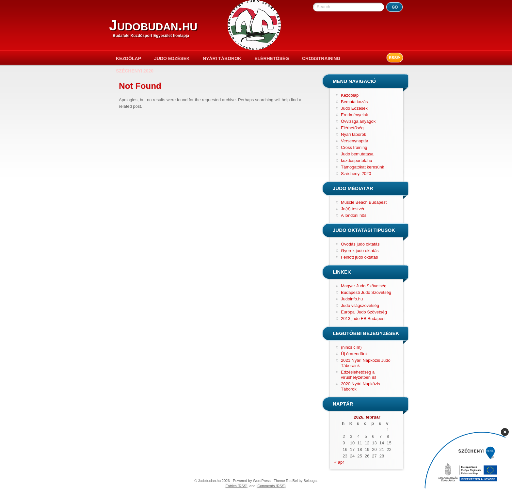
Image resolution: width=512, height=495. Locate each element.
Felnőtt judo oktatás (359, 257)
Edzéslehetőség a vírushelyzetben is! (358, 375)
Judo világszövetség (360, 305)
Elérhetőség (271, 58)
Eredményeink (354, 114)
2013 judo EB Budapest (363, 318)
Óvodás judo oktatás (360, 244)
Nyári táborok (222, 58)
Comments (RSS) (271, 486)
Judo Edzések (172, 58)
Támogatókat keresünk (362, 167)
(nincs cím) (351, 347)
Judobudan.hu (153, 25)
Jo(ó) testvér (352, 208)
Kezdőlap (128, 58)
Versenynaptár (354, 140)
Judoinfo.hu (352, 298)
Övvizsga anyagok (358, 121)
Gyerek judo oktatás (360, 250)
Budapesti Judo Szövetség (366, 292)
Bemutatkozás (354, 101)
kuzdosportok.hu (356, 160)
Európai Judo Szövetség (364, 312)
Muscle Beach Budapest (364, 202)
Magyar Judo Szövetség (363, 285)
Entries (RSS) (237, 486)
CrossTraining (321, 58)
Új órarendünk (354, 353)
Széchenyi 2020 (134, 70)
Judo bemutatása (357, 154)
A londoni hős (353, 215)
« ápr (339, 462)
